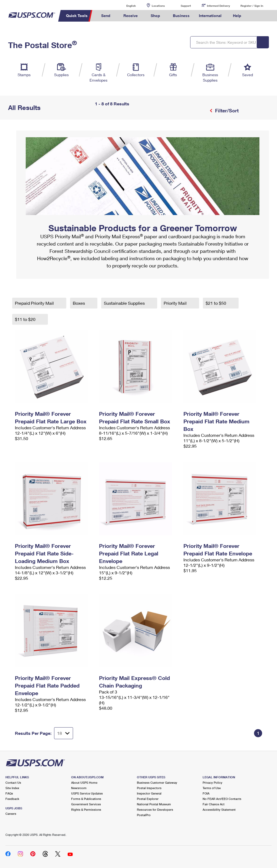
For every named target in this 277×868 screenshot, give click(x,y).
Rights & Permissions (86, 809)
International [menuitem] (210, 15)
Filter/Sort (226, 110)
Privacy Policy (212, 782)
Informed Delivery (218, 5)
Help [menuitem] (237, 15)
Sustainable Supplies (125, 303)
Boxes (79, 303)
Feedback (12, 798)
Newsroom (79, 788)
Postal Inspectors (149, 788)
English (125, 5)
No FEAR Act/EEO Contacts (222, 798)
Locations (158, 5)
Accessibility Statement (219, 809)
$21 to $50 (216, 303)
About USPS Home (84, 782)
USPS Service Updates (87, 793)
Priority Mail (176, 303)
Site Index (12, 788)
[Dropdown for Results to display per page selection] (63, 733)
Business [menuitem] (181, 15)
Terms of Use (212, 788)
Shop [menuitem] (155, 15)
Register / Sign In (251, 5)
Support (186, 5)
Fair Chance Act (214, 804)
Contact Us (13, 782)
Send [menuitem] (105, 15)
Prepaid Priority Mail (35, 303)
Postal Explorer (148, 798)
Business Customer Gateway (157, 782)
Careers (10, 813)
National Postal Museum (154, 804)
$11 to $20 (26, 319)
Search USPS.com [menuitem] (255, 16)
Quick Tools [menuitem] (77, 15)
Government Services (86, 804)
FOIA (206, 793)
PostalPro (144, 815)
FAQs (9, 793)
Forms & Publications (86, 798)
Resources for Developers (155, 809)
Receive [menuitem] (130, 15)
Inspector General (149, 793)
